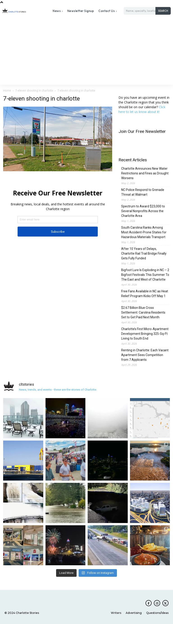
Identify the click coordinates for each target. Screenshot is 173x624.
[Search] (163, 11)
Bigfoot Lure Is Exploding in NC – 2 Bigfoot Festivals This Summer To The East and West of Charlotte (145, 274)
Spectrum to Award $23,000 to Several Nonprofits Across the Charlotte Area (143, 211)
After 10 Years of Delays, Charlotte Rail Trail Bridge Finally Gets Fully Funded (143, 253)
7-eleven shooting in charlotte (34, 90)
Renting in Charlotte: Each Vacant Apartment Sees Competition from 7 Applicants (144, 354)
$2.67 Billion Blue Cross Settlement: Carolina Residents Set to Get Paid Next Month (143, 312)
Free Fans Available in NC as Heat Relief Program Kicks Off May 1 (144, 293)
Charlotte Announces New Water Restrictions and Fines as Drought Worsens (144, 173)
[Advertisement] (86, 50)
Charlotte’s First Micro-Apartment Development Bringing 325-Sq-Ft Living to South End (144, 333)
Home (7, 90)
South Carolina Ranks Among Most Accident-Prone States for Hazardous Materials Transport (143, 232)
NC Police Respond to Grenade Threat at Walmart (142, 192)
